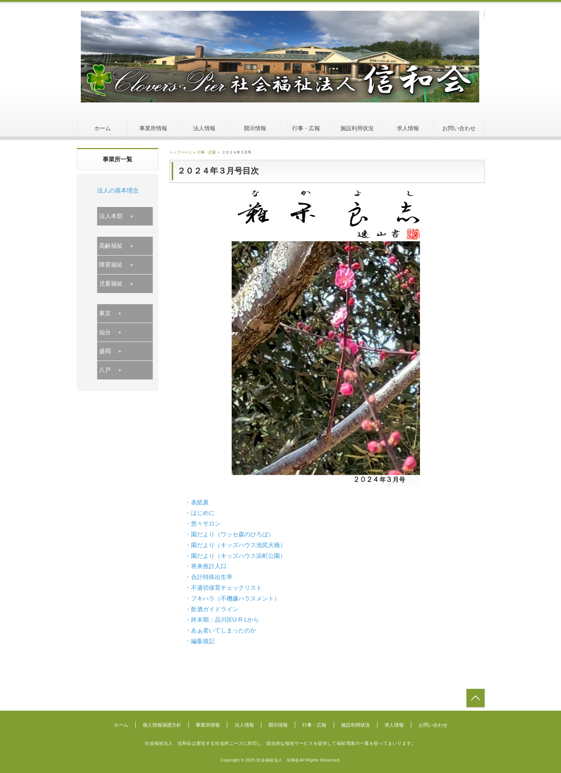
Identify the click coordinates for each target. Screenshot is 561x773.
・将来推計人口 (206, 566)
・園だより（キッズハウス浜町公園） (235, 556)
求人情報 (408, 128)
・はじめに (200, 513)
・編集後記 (200, 641)
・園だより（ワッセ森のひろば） (229, 534)
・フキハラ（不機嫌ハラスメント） (232, 598)
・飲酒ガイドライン (211, 609)
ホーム (102, 128)
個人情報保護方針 (162, 725)
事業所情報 (153, 128)
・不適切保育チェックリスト (223, 588)
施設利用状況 (357, 128)
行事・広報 (306, 128)
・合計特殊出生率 (208, 577)
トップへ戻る (475, 698)
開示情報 (255, 128)
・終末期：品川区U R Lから (222, 619)
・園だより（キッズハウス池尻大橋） (235, 545)
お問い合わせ (459, 128)
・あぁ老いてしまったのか (220, 630)
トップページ (180, 152)
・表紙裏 (197, 502)
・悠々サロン (203, 523)
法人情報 (204, 128)
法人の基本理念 (118, 190)
